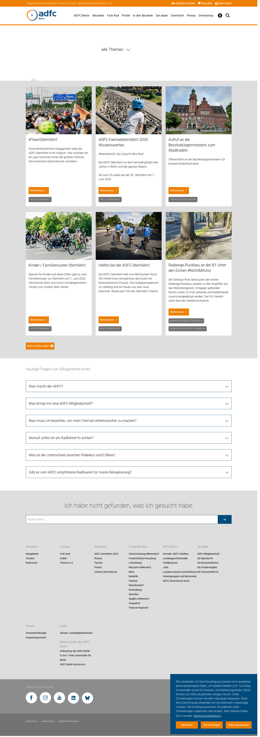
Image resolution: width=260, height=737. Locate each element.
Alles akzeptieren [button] (238, 725)
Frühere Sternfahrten (105, 571)
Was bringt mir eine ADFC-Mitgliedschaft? (61, 403)
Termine (30, 558)
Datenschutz (48, 721)
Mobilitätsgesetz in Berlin (186, 321)
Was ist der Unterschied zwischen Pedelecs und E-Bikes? (72, 455)
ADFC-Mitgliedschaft (208, 554)
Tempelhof (134, 603)
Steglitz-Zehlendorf (139, 598)
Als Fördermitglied (207, 567)
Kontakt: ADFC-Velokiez (175, 554)
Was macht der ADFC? (46, 386)
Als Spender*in (205, 558)
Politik (126, 15)
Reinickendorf (136, 585)
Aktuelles (98, 15)
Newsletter (223, 3)
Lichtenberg (135, 563)
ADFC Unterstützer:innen (176, 580)
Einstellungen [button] (212, 725)
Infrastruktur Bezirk (183, 199)
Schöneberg (135, 589)
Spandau (134, 594)
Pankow (133, 580)
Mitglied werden (183, 3)
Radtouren (31, 563)
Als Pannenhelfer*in (208, 571)
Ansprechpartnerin (36, 637)
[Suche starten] (224, 519)
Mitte (131, 571)
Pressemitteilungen (36, 633)
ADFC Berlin (82, 15)
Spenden (205, 3)
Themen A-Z (66, 563)
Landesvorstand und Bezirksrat (180, 571)
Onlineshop (205, 15)
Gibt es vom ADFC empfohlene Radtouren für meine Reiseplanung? (80, 472)
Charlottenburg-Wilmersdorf (144, 554)
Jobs (165, 567)
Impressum (32, 721)
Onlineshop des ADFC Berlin (75, 651)
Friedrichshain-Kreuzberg (142, 558)
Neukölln (133, 576)
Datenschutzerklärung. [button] (207, 716)
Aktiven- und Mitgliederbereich (76, 633)
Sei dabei (162, 15)
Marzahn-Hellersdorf (140, 567)
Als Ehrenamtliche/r (208, 563)
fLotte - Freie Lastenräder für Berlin (75, 658)
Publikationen (170, 563)
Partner (98, 563)
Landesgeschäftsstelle (175, 558)
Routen (98, 558)
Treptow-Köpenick (138, 607)
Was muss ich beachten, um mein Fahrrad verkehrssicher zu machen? (82, 421)
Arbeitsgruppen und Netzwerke (180, 576)
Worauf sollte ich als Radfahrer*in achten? (61, 438)
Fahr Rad (113, 15)
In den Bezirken (143, 15)
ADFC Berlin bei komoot (72, 664)
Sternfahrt (177, 15)
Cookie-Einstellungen (69, 721)
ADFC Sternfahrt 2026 (106, 554)
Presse (191, 15)
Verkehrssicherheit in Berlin (187, 328)
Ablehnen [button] (187, 725)
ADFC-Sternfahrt (40, 199)
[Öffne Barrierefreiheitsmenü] (220, 15)
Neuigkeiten (32, 554)
